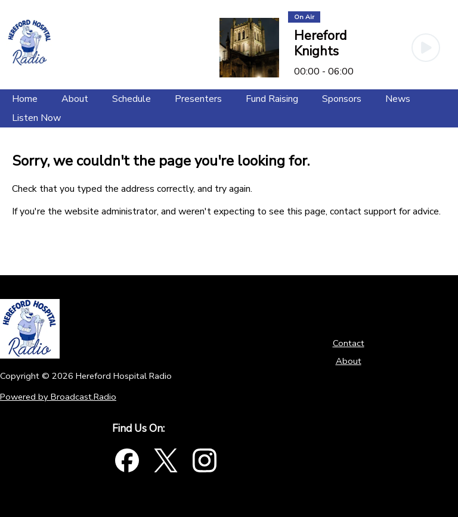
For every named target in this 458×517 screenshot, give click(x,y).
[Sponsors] (341, 98)
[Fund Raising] (272, 98)
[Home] (24, 98)
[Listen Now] (36, 117)
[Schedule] (131, 98)
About (348, 361)
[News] (397, 98)
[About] (74, 98)
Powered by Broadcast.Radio (58, 397)
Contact (348, 343)
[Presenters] (198, 98)
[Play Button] (425, 47)
